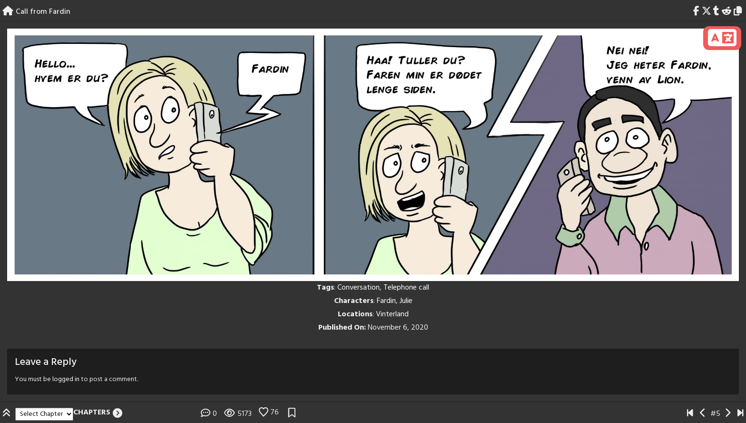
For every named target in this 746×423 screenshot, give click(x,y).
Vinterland (392, 314)
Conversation (358, 288)
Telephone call (406, 288)
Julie (406, 301)
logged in (65, 379)
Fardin (386, 301)
